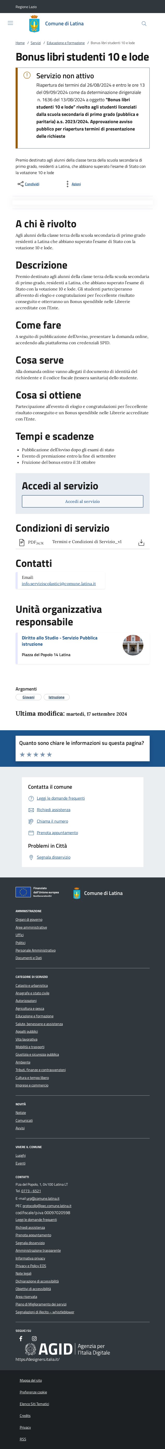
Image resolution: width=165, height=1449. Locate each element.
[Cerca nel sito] (144, 23)
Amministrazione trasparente (38, 1250)
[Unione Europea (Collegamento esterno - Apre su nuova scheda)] (39, 893)
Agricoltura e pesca (30, 1008)
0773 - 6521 (31, 1191)
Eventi (20, 1163)
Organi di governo (29, 919)
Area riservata (26, 1296)
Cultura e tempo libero (32, 1077)
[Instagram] (34, 1339)
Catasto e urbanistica (32, 985)
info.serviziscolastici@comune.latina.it (59, 583)
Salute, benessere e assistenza (39, 1024)
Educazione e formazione (66, 43)
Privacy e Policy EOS (31, 1266)
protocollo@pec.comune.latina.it (47, 1206)
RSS (23, 1439)
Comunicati (24, 1120)
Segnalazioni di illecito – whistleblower (45, 1312)
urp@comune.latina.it (43, 1198)
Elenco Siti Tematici (34, 1404)
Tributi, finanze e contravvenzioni (41, 1070)
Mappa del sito (31, 1380)
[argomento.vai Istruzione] (56, 697)
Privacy (25, 1427)
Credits (25, 1415)
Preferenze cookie (33, 1392)
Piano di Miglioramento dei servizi (41, 1304)
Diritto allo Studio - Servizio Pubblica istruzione (59, 641)
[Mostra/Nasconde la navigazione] (10, 23)
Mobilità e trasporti (30, 1047)
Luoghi (21, 1155)
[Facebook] (21, 1339)
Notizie (21, 1112)
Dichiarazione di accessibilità (37, 1281)
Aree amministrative (31, 927)
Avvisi (20, 1128)
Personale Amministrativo (36, 950)
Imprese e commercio (32, 1085)
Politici (20, 943)
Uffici (20, 935)
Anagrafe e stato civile (32, 993)
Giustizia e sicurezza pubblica (37, 1054)
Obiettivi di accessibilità (33, 1289)
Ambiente (23, 1062)
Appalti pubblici (27, 1031)
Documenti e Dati (29, 958)
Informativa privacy (30, 1258)
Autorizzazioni (26, 1000)
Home (20, 43)
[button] (26, 6)
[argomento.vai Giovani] (29, 697)
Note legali (23, 1273)
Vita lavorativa (26, 1039)
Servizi (36, 43)
